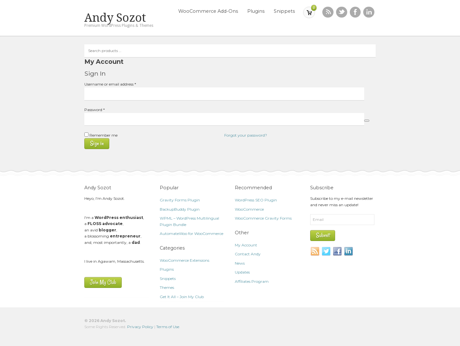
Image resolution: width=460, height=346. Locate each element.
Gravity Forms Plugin (180, 200)
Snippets (284, 11)
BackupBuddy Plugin (180, 209)
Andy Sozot (115, 18)
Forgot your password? (245, 135)
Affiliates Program (252, 281)
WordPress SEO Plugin (256, 200)
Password (102, 109)
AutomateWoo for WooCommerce (191, 233)
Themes (167, 287)
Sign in (97, 143)
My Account (246, 245)
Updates (242, 272)
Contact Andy (248, 254)
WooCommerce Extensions (184, 260)
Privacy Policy (140, 326)
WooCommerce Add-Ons (208, 11)
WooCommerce (249, 209)
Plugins (255, 11)
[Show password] (366, 121)
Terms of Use (167, 326)
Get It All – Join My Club (182, 296)
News (240, 263)
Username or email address (118, 83)
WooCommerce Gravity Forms (263, 218)
